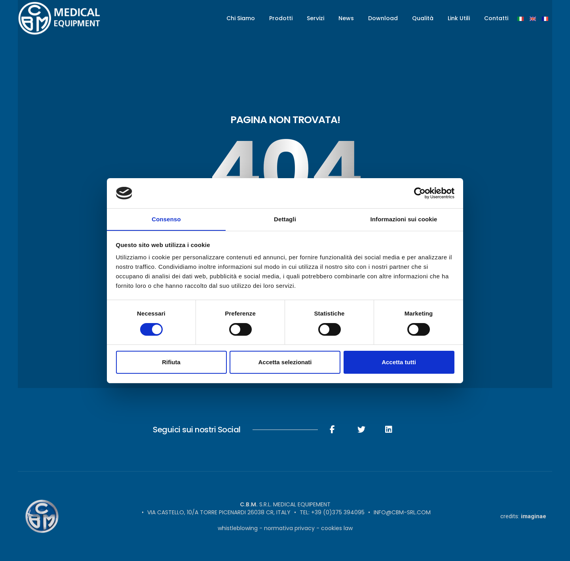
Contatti (496, 18)
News (346, 18)
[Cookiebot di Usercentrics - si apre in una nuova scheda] (419, 193)
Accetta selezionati (285, 362)
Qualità (422, 18)
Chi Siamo (240, 18)
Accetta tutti (399, 362)
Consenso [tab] (166, 219)
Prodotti (281, 18)
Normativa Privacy (289, 528)
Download (383, 18)
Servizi (315, 18)
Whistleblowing (238, 528)
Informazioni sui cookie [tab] (403, 219)
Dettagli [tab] (285, 219)
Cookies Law (337, 528)
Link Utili (459, 18)
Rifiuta (171, 362)
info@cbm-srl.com (402, 512)
